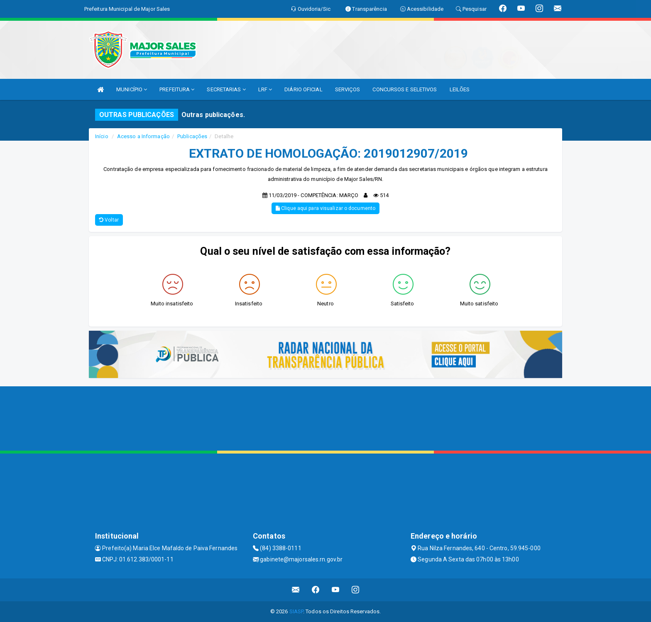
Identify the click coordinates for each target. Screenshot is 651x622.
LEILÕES (460, 89)
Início (101, 136)
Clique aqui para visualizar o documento (325, 208)
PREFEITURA (176, 89)
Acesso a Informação (143, 136)
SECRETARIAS (226, 89)
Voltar (109, 220)
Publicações (192, 136)
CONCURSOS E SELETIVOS (404, 89)
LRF (265, 89)
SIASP (296, 611)
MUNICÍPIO (131, 89)
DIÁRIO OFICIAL (303, 89)
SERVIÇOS (347, 89)
